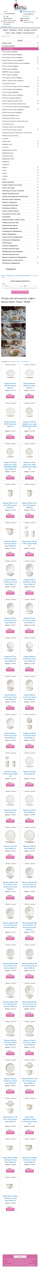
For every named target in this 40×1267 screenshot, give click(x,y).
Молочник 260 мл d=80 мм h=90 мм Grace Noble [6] (10, 543)
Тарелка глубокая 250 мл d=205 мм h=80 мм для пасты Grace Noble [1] (10, 885)
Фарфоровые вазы (7, 153)
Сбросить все (17, 292)
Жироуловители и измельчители (12, 260)
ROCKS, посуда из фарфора (10, 66)
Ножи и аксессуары (8, 188)
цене (18, 361)
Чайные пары (6, 141)
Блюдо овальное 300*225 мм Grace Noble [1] (29, 385)
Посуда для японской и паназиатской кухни (15, 121)
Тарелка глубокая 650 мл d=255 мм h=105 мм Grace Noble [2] (29, 1004)
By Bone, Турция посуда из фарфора (13, 80)
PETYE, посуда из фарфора (10, 75)
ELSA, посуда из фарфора (9, 51)
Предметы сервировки (9, 202)
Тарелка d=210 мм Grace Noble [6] (10, 811)
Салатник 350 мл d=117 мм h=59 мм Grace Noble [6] (10, 620)
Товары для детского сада (10, 222)
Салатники (5, 147)
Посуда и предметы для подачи (12, 185)
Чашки (4, 170)
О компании (13, 30)
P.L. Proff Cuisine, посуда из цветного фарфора (15, 86)
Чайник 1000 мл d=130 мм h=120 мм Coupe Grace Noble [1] (29, 1081)
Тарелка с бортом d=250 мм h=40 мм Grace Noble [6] (10, 1081)
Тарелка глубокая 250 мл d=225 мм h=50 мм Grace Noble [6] (29, 884)
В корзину (10, 396)
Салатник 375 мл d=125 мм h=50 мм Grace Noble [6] (29, 620)
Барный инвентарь (8, 182)
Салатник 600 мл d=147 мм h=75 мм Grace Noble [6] (10, 697)
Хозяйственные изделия (10, 225)
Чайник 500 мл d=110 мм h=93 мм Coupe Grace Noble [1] (10, 1119)
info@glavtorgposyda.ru (28, 11)
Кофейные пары (7, 144)
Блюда (4, 179)
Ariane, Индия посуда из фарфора (12, 89)
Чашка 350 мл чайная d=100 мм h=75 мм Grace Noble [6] (10, 1198)
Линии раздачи (7, 243)
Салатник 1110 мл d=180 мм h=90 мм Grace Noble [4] (29, 582)
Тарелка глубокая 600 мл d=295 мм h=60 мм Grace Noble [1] (10, 1004)
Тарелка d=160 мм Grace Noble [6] (29, 773)
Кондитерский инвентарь (10, 205)
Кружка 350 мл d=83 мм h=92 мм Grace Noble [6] (29, 505)
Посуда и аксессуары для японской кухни (15, 196)
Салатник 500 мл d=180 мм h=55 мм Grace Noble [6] (29, 658)
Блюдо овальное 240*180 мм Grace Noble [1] (10, 385)
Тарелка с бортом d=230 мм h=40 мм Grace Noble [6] (29, 1042)
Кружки (4, 173)
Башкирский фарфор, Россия (10, 115)
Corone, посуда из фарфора (10, 92)
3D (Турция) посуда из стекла (11, 118)
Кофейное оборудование (10, 228)
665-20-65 (9, 13)
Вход (10, 26)
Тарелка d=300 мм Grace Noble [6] (29, 847)
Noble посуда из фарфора (10, 69)
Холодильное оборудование (11, 240)
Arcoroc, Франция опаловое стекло (12, 101)
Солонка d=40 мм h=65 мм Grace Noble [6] (10, 774)
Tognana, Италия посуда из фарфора (13, 109)
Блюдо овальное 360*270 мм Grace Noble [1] (10, 424)
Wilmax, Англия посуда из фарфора (12, 95)
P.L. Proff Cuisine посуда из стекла (12, 130)
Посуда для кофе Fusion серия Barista (13, 127)
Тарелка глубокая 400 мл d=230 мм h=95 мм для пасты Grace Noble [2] (29, 926)
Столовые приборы (8, 46)
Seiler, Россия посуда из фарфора (12, 112)
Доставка (27, 30)
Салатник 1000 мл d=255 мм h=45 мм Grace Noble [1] (10, 582)
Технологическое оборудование (12, 237)
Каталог (20, 30)
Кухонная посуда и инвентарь (11, 199)
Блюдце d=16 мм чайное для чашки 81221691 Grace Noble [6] (29, 465)
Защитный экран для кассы (10, 254)
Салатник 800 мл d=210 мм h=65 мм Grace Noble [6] (10, 735)
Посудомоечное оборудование (12, 231)
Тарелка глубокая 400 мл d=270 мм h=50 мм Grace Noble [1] (10, 965)
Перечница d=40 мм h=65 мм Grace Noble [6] (29, 543)
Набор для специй (7, 156)
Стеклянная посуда (8, 124)
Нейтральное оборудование (11, 263)
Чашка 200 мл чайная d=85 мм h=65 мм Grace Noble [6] (10, 1160)
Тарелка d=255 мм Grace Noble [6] (10, 847)
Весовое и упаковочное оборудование (14, 257)
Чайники (5, 176)
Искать (25, 292)
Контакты (34, 30)
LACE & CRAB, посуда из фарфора (12, 54)
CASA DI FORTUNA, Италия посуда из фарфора (16, 63)
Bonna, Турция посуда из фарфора (12, 57)
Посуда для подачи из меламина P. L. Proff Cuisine (17, 132)
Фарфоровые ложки (8, 159)
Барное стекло (7, 43)
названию (13, 361)
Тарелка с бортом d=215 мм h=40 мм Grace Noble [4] (10, 1042)
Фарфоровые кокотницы (9, 150)
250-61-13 (27, 14)
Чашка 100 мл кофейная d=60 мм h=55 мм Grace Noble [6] (29, 1120)
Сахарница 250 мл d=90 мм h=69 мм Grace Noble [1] (29, 735)
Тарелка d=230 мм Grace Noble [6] (29, 811)
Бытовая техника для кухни (10, 248)
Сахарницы (5, 164)
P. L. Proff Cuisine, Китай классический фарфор (15, 106)
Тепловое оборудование (10, 245)
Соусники (5, 138)
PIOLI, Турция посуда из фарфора (12, 77)
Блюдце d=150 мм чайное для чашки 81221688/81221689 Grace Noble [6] (10, 465)
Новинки (19, 33)
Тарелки (4, 167)
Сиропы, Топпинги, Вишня (10, 211)
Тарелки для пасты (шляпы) (10, 135)
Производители (11, 269)
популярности (24, 361)
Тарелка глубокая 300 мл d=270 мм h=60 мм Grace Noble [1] (10, 925)
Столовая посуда (7, 49)
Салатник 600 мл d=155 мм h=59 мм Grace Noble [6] (29, 697)
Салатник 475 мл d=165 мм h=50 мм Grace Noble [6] (10, 658)
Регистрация (4, 26)
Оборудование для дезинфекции (12, 251)
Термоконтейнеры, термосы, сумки (13, 219)
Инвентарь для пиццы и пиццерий (13, 190)
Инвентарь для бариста (9, 208)
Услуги (7, 33)
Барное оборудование (9, 234)
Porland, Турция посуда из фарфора (12, 60)
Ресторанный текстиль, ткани (11, 214)
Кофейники (5, 161)
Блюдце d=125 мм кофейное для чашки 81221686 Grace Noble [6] (29, 425)
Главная (5, 30)
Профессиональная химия (10, 193)
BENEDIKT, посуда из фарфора (11, 72)
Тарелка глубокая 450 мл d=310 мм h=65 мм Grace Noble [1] (29, 965)
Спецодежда (6, 217)
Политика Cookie (31, 1264)
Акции (13, 33)
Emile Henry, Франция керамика (11, 98)
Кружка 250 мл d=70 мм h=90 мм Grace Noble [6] (10, 505)
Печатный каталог (29, 33)
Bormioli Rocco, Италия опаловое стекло (14, 104)
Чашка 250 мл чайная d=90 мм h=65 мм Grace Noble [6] (29, 1160)
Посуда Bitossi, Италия (9, 83)
